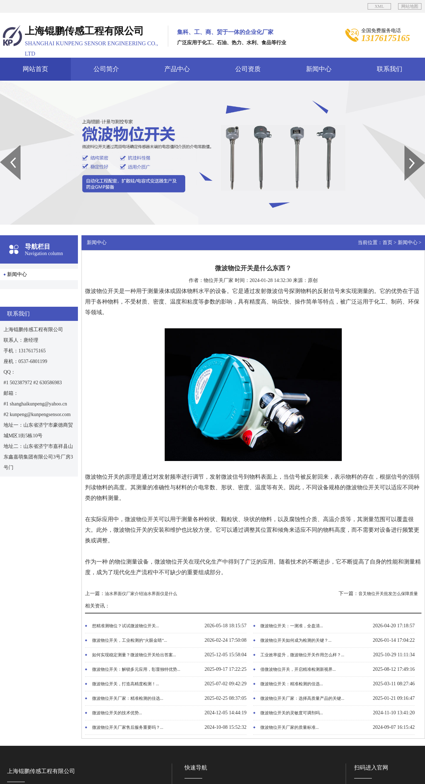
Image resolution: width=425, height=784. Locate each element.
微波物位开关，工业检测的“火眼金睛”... (129, 640)
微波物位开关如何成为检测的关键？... (296, 640)
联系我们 (389, 69)
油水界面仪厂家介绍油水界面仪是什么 (141, 593)
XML (379, 6)
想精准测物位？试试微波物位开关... (125, 625)
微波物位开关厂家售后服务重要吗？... (127, 727)
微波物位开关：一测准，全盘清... (291, 625)
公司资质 (248, 69)
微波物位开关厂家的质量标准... (289, 727)
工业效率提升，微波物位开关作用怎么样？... (302, 654)
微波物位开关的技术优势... (117, 712)
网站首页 (35, 69)
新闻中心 (319, 69)
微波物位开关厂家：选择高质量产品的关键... (302, 698)
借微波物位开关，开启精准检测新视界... (298, 669)
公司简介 (106, 69)
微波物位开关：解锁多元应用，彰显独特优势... (136, 669)
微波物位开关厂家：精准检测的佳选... (127, 698)
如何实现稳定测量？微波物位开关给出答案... (134, 654)
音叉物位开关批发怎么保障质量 (388, 593)
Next (408, 147)
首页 (387, 242)
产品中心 (177, 69)
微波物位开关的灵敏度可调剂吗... (291, 712)
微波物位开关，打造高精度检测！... (125, 683)
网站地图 (409, 6)
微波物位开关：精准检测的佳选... (291, 683)
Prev (4, 147)
